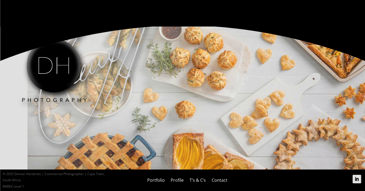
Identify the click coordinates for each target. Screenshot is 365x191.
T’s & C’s (198, 180)
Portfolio (156, 180)
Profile (177, 180)
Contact (219, 180)
